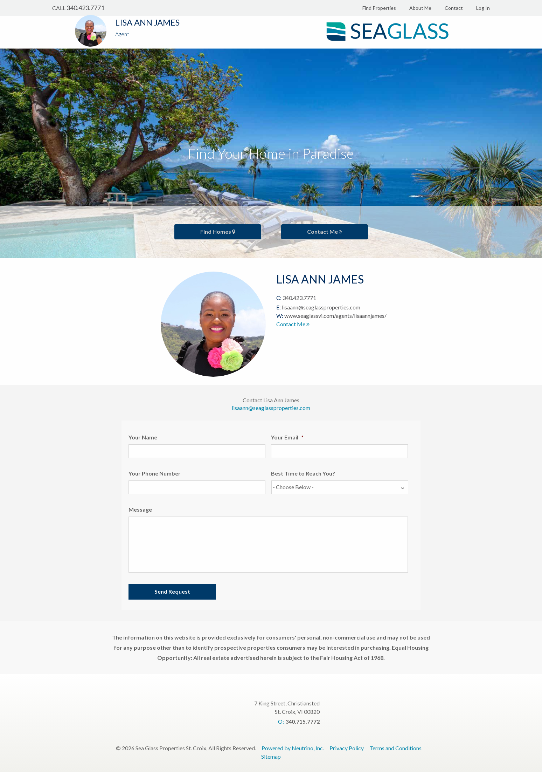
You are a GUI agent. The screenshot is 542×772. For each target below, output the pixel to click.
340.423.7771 (85, 8)
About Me (420, 8)
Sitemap (271, 756)
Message (140, 509)
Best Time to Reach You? (303, 473)
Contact (454, 8)
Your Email (287, 437)
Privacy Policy (346, 748)
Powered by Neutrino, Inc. (293, 748)
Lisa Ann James (147, 22)
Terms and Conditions (395, 748)
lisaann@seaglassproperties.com (321, 307)
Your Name (142, 437)
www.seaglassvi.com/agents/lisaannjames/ (335, 315)
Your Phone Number (154, 473)
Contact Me (324, 231)
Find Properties (379, 8)
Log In (483, 8)
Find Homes (217, 231)
